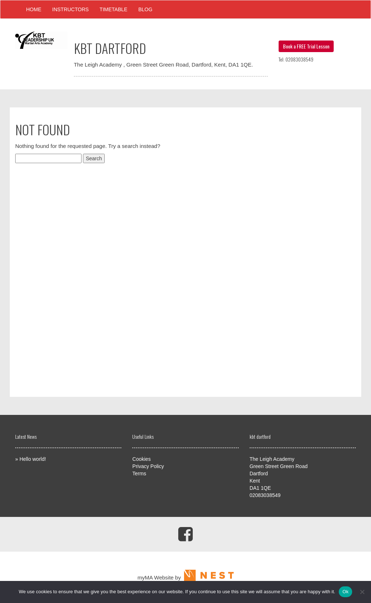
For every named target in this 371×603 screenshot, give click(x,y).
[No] (362, 591)
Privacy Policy (148, 466)
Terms (139, 473)
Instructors (70, 9)
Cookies (141, 459)
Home (33, 9)
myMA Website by (185, 577)
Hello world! (33, 459)
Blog (145, 9)
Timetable (114, 9)
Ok (345, 591)
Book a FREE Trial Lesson (306, 46)
